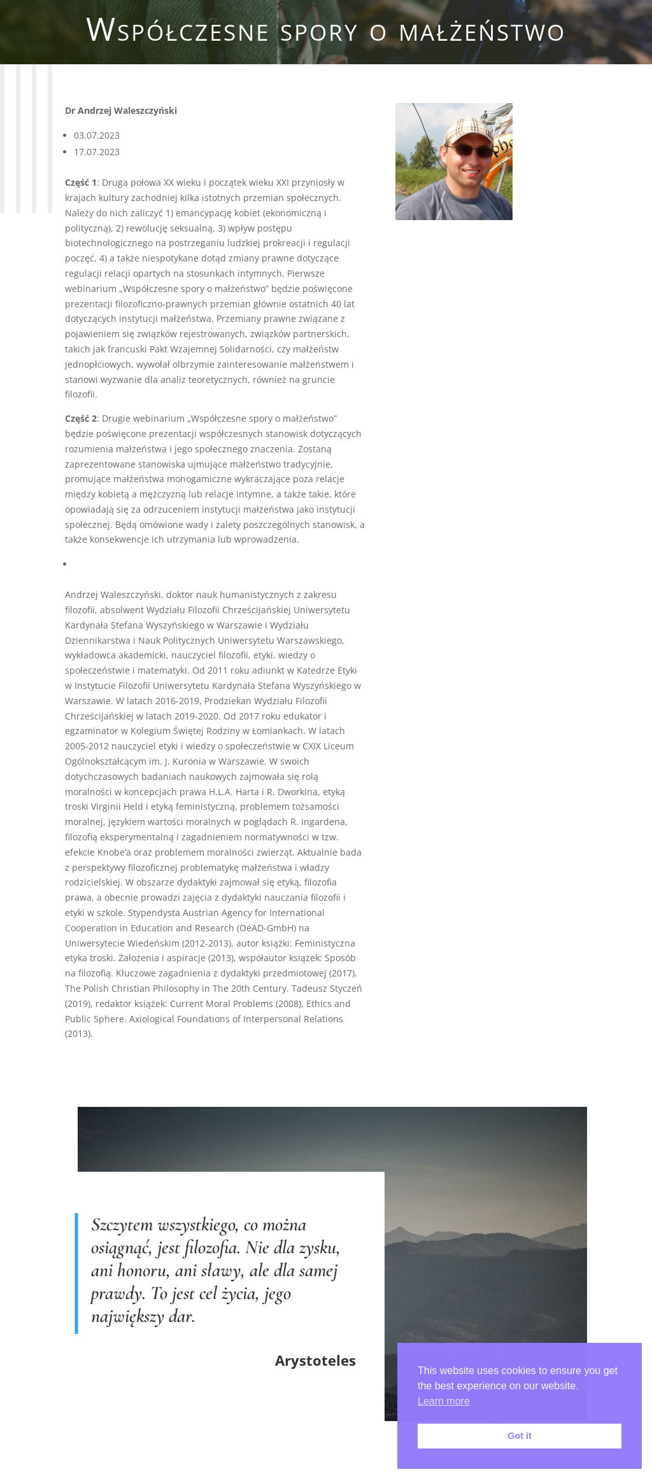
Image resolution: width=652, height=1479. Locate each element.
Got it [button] (519, 1436)
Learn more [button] (444, 1401)
